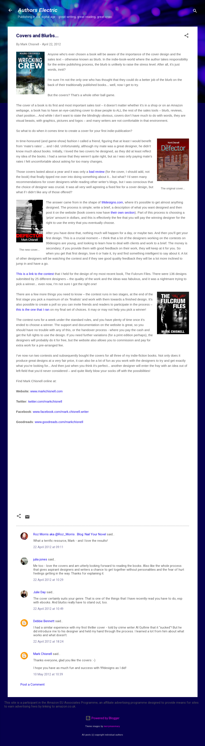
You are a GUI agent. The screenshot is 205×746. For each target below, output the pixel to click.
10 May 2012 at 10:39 (48, 674)
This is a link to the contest (35, 274)
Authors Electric (37, 10)
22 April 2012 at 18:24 (48, 641)
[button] (186, 36)
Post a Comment (32, 684)
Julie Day (39, 592)
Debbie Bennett (43, 621)
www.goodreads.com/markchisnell (59, 422)
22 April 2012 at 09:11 (48, 547)
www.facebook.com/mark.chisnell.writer (61, 411)
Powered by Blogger (102, 718)
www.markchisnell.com (46, 391)
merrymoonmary (112, 726)
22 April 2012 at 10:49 (48, 609)
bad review (97, 171)
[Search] (195, 11)
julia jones (40, 559)
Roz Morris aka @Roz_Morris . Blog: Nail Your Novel (69, 534)
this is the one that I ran (32, 309)
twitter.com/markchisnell (45, 401)
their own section (123, 212)
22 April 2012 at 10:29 (48, 580)
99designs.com (112, 202)
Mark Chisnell (42, 654)
